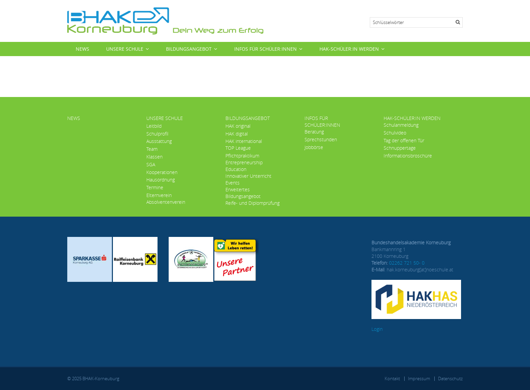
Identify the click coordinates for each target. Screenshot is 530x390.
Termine (154, 187)
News (82, 49)
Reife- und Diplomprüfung (252, 203)
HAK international (243, 141)
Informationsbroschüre (408, 155)
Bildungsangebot (189, 49)
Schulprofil (157, 133)
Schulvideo (395, 132)
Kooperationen (161, 172)
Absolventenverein (165, 202)
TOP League (238, 148)
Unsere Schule (124, 49)
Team (152, 149)
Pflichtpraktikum (242, 155)
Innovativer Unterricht (248, 176)
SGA (150, 164)
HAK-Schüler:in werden (349, 49)
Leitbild (154, 126)
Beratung (314, 131)
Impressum (419, 378)
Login (377, 329)
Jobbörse (314, 147)
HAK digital (236, 133)
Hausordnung (160, 179)
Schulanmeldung (401, 125)
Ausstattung (159, 141)
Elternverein (159, 195)
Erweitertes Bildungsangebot (243, 192)
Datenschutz (450, 378)
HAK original (237, 126)
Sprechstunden (321, 139)
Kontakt (392, 378)
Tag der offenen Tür (404, 140)
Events (232, 182)
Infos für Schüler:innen (265, 49)
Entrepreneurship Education (244, 165)
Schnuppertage (400, 148)
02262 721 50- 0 (407, 263)
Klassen (154, 156)
